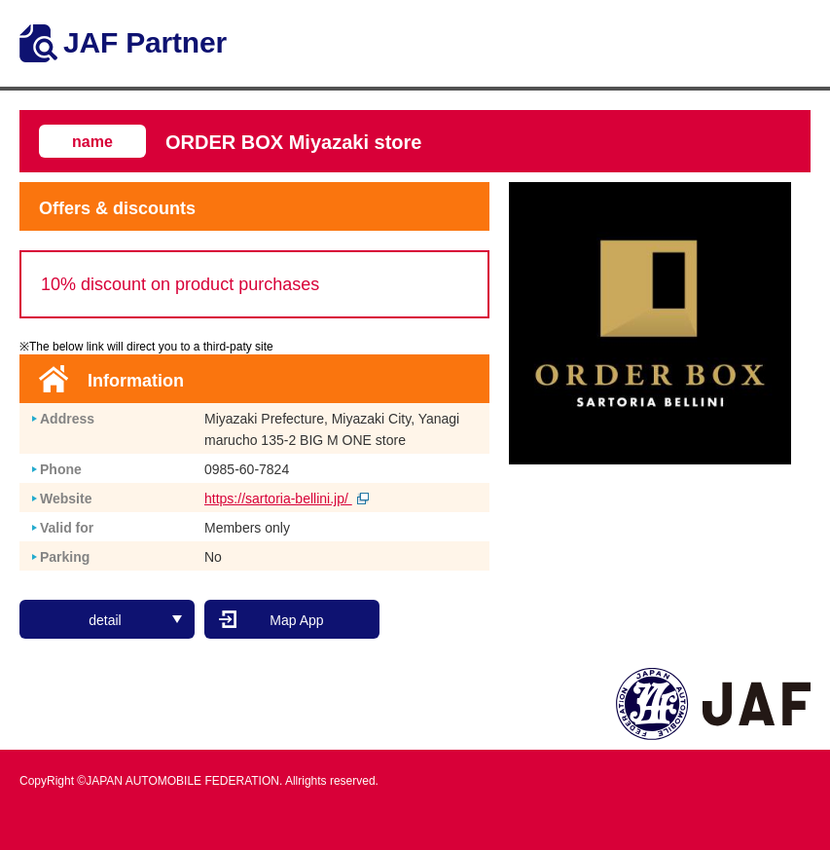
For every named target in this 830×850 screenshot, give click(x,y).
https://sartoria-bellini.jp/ (286, 498)
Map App (296, 620)
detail (135, 620)
